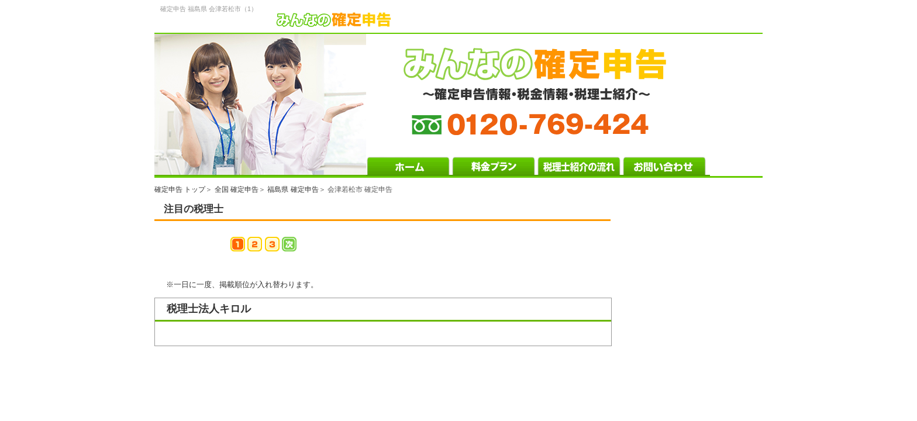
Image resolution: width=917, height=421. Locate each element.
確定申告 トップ (179, 189)
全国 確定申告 (236, 189)
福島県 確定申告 (292, 189)
